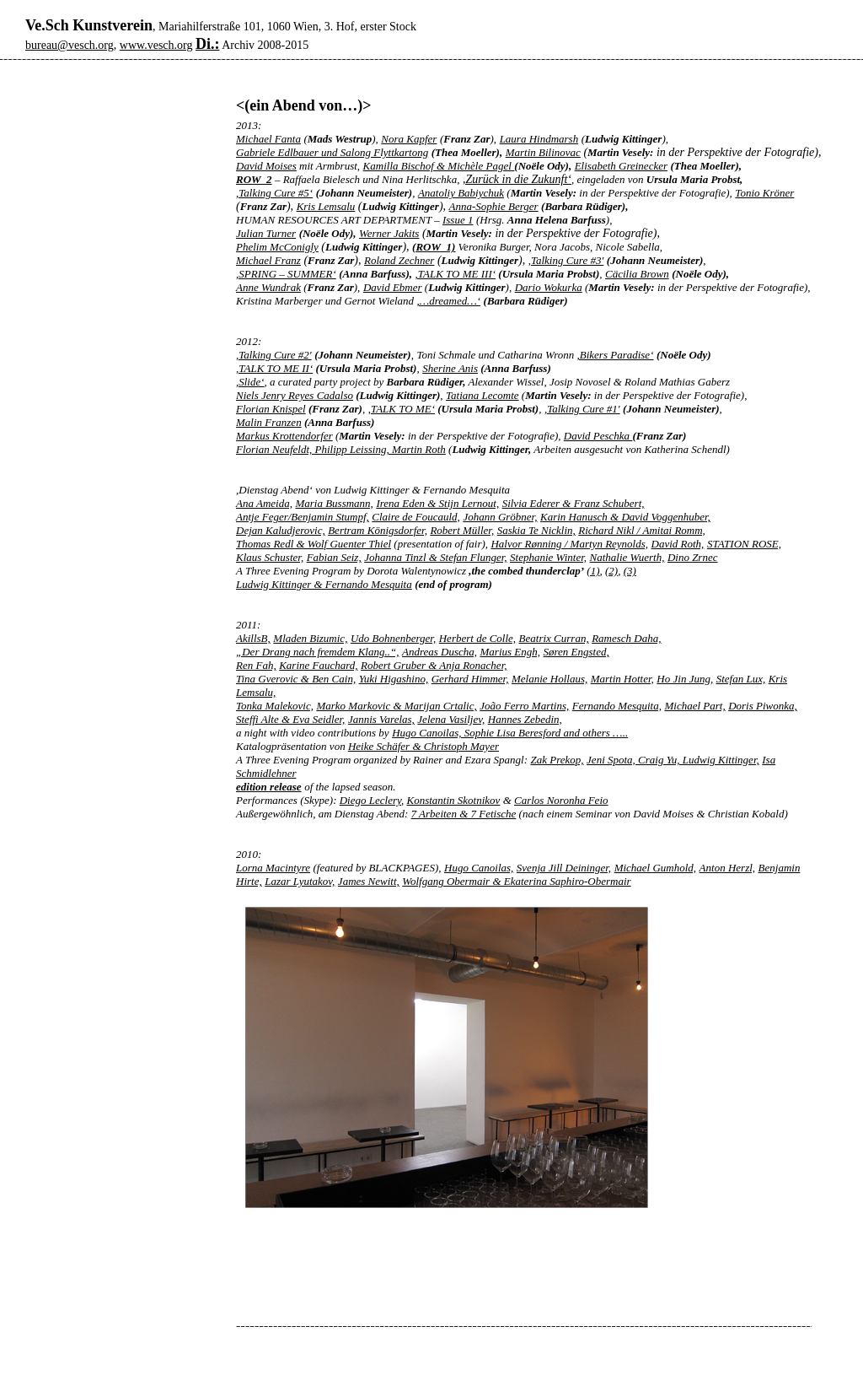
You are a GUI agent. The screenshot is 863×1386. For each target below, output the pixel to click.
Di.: (208, 43)
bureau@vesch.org (69, 45)
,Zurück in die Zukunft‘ (517, 179)
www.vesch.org (156, 45)
